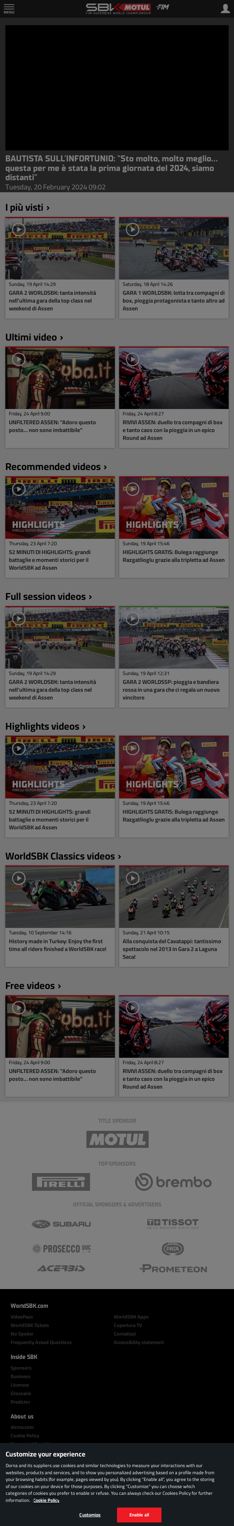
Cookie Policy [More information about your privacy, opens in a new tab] (46, 1500)
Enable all (139, 1514)
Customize (90, 1514)
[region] (117, 1484)
